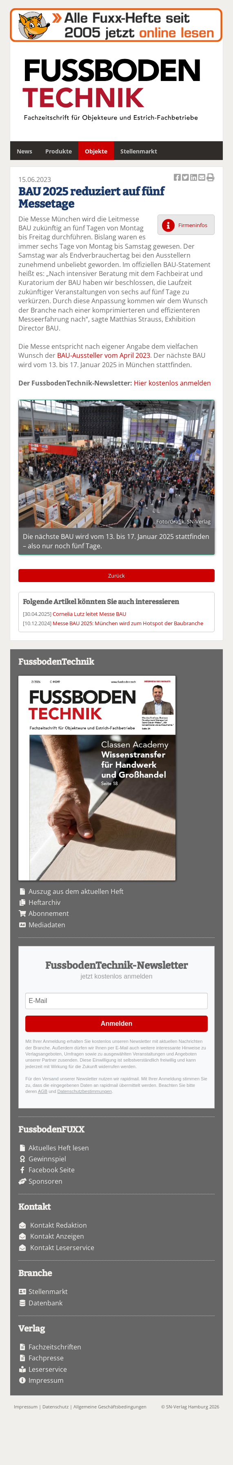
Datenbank (45, 1303)
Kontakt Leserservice (62, 1247)
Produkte (58, 151)
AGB (42, 1091)
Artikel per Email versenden (202, 178)
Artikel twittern (186, 178)
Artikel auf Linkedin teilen (194, 178)
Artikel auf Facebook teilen (178, 178)
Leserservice (48, 1369)
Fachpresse (46, 1357)
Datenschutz (55, 1407)
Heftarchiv (44, 902)
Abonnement (49, 913)
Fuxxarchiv (116, 25)
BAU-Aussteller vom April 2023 (103, 355)
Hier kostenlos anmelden (172, 383)
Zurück (116, 575)
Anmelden (116, 1023)
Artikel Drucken (210, 178)
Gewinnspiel (47, 1158)
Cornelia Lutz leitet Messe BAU (89, 614)
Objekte (96, 151)
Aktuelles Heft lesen (59, 1147)
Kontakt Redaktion (58, 1225)
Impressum (46, 1380)
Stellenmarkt (138, 151)
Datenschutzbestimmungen (85, 1091)
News (24, 151)
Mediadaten (47, 924)
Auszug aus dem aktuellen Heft (76, 891)
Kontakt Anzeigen (57, 1236)
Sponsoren (45, 1181)
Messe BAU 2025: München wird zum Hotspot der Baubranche (128, 623)
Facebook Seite (52, 1169)
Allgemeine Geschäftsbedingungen (109, 1407)
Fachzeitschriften (55, 1346)
